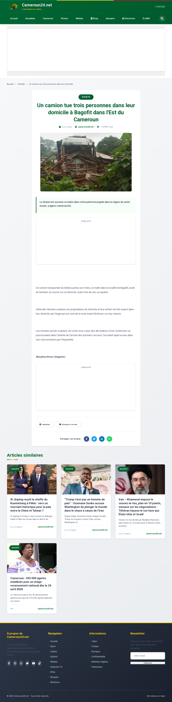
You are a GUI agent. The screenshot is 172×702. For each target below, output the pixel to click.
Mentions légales (99, 661)
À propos (95, 651)
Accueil (14, 18)
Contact (95, 646)
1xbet (94, 641)
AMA (146, 18)
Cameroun (48, 18)
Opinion (54, 656)
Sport (52, 646)
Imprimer (44, 424)
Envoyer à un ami (68, 424)
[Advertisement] (86, 50)
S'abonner (148, 663)
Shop (94, 18)
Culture (53, 651)
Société (21, 84)
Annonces (128, 18)
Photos (64, 18)
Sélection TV (56, 667)
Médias (79, 18)
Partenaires (96, 667)
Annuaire (110, 18)
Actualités (30, 18)
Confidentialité (98, 656)
